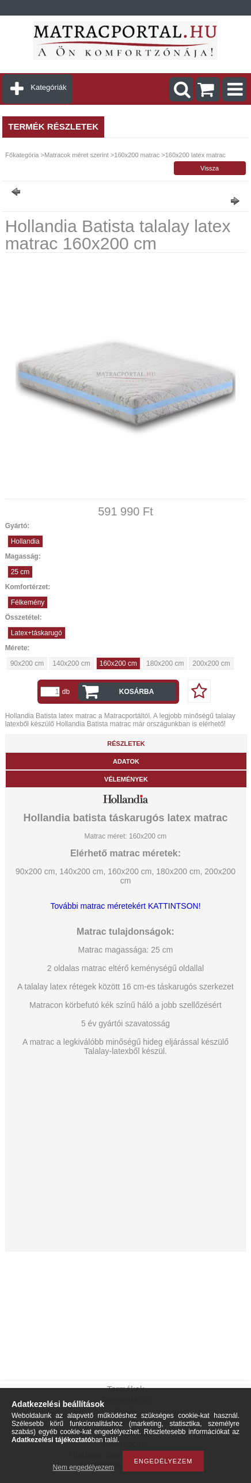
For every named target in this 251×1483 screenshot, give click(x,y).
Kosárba (136, 692)
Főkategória (22, 154)
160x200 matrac (136, 154)
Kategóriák (48, 87)
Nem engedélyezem (84, 1467)
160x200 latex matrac (195, 154)
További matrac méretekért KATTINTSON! (125, 906)
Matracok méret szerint (76, 154)
